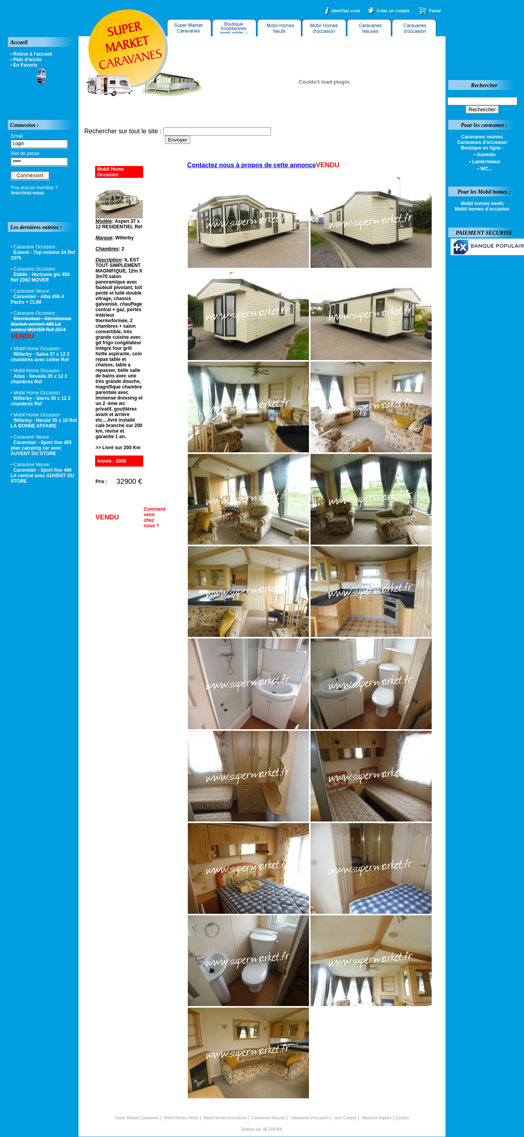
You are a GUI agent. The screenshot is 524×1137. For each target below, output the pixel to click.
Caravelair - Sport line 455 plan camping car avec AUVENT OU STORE (41, 448)
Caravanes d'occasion (309, 1118)
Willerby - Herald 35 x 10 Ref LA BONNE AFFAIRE (44, 423)
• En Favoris (23, 65)
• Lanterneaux (484, 161)
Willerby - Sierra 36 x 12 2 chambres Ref (41, 401)
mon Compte (345, 1118)
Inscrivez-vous (27, 193)
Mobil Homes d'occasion (225, 1118)
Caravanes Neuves (268, 1118)
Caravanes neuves (482, 137)
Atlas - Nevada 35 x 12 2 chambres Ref (39, 379)
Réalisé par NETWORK (262, 1129)
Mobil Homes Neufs (181, 1118)
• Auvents (484, 154)
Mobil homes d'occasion (482, 209)
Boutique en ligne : (482, 148)
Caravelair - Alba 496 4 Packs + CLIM (37, 299)
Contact (402, 1118)
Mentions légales (376, 1118)
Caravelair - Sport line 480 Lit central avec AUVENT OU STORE (42, 475)
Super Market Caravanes (137, 1118)
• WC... (484, 169)
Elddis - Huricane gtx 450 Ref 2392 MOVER (40, 277)
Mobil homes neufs (482, 203)
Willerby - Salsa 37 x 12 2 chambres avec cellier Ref (40, 356)
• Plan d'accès (26, 59)
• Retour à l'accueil (31, 54)
